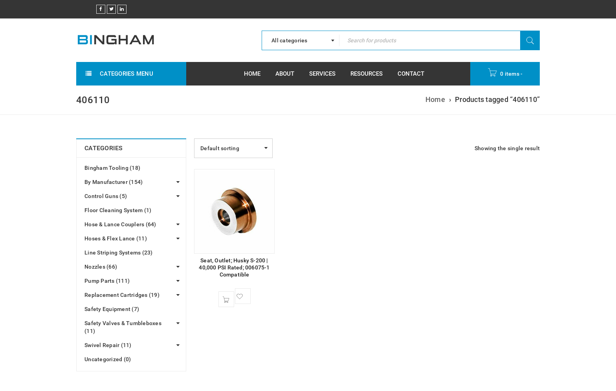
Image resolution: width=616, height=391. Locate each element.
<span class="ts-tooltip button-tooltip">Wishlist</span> (243, 296)
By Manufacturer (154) (113, 182)
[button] (226, 299)
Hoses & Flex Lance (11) (115, 238)
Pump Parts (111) (107, 281)
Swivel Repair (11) (108, 345)
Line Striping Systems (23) (118, 252)
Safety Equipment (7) (111, 309)
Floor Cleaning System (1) (117, 210)
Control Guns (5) (105, 196)
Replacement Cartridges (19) (122, 295)
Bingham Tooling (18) (112, 168)
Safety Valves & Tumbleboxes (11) (122, 327)
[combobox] (300, 40)
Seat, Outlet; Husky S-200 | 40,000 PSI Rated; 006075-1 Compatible (234, 267)
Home (435, 99)
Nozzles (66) (100, 267)
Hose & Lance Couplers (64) (120, 224)
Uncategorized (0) (107, 359)
